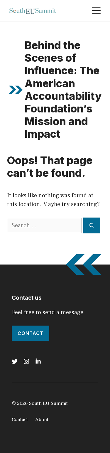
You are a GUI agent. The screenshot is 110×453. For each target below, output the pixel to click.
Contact (30, 333)
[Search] (91, 225)
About (41, 419)
